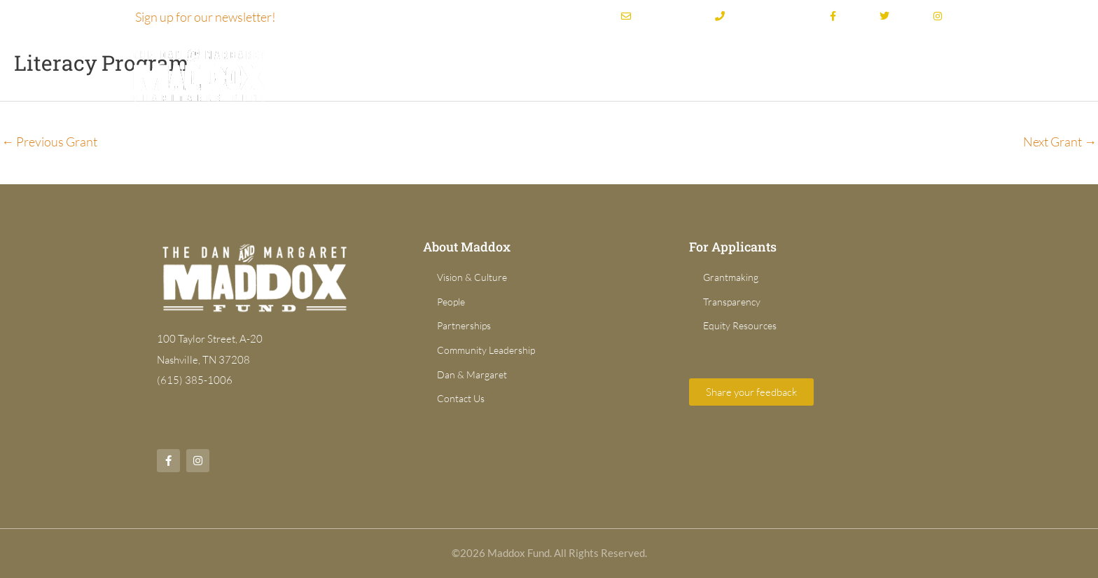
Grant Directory (750, 73)
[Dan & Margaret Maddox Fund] (199, 73)
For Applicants (852, 73)
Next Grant (1060, 141)
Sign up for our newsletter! (205, 17)
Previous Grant (49, 141)
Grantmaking (637, 73)
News (942, 73)
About (548, 73)
